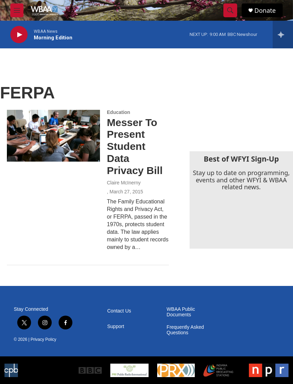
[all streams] (283, 34)
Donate (265, 10)
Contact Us (119, 311)
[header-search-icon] (230, 10)
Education (118, 112)
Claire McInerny (124, 182)
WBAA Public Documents (180, 312)
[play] (18, 35)
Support (115, 326)
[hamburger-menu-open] (16, 10)
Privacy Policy (44, 339)
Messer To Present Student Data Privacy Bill (135, 146)
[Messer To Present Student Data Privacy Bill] (53, 136)
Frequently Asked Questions (185, 330)
